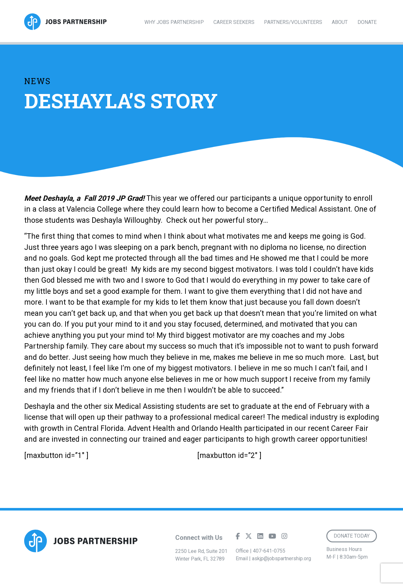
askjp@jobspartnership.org (281, 558)
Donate (367, 22)
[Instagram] (284, 537)
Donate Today (352, 536)
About (340, 22)
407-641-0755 (269, 551)
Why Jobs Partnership (174, 22)
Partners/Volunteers (293, 22)
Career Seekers (233, 22)
